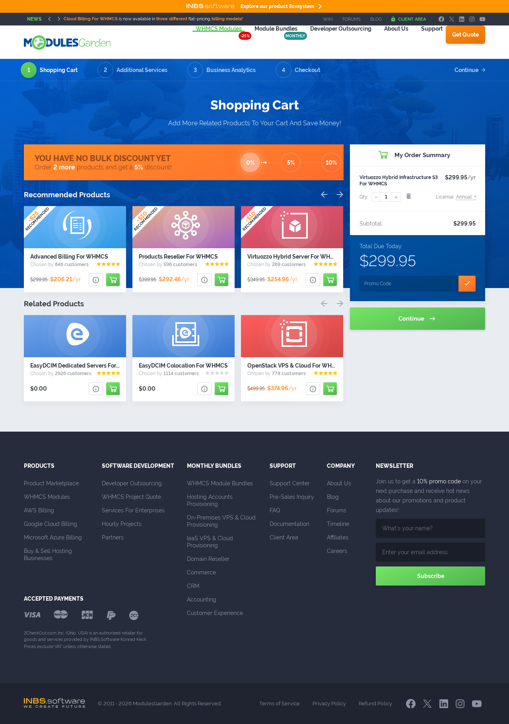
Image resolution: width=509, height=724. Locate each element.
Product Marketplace (51, 483)
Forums (351, 19)
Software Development (138, 466)
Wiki (328, 19)
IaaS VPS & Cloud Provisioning (211, 542)
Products (39, 466)
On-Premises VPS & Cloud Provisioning (222, 521)
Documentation (289, 524)
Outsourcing (331, 42)
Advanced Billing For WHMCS (69, 256)
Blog (376, 19)
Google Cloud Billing (50, 524)
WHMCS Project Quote (131, 497)
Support (422, 42)
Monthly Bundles (214, 466)
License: (456, 197)
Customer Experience (215, 613)
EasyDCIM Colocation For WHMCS (183, 365)
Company (341, 466)
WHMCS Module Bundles (220, 483)
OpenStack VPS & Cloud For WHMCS (295, 365)
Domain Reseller (208, 559)
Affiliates (337, 537)
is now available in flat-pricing (153, 18)
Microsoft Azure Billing (53, 537)
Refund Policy (375, 703)
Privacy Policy (329, 703)
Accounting (201, 599)
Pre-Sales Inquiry (292, 497)
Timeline (338, 524)
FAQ (275, 510)
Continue (470, 70)
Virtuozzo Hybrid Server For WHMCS (294, 256)
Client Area (408, 19)
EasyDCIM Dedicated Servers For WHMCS (85, 365)
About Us (387, 42)
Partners (113, 537)
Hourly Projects (122, 524)
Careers (337, 551)
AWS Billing (39, 510)
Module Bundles (266, 42)
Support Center (290, 483)
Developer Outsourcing (132, 483)
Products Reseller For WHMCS (178, 256)
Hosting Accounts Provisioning (210, 500)
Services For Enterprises (133, 510)
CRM (193, 586)
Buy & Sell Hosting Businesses (49, 554)
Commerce (201, 572)
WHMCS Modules (209, 42)
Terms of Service (279, 703)
